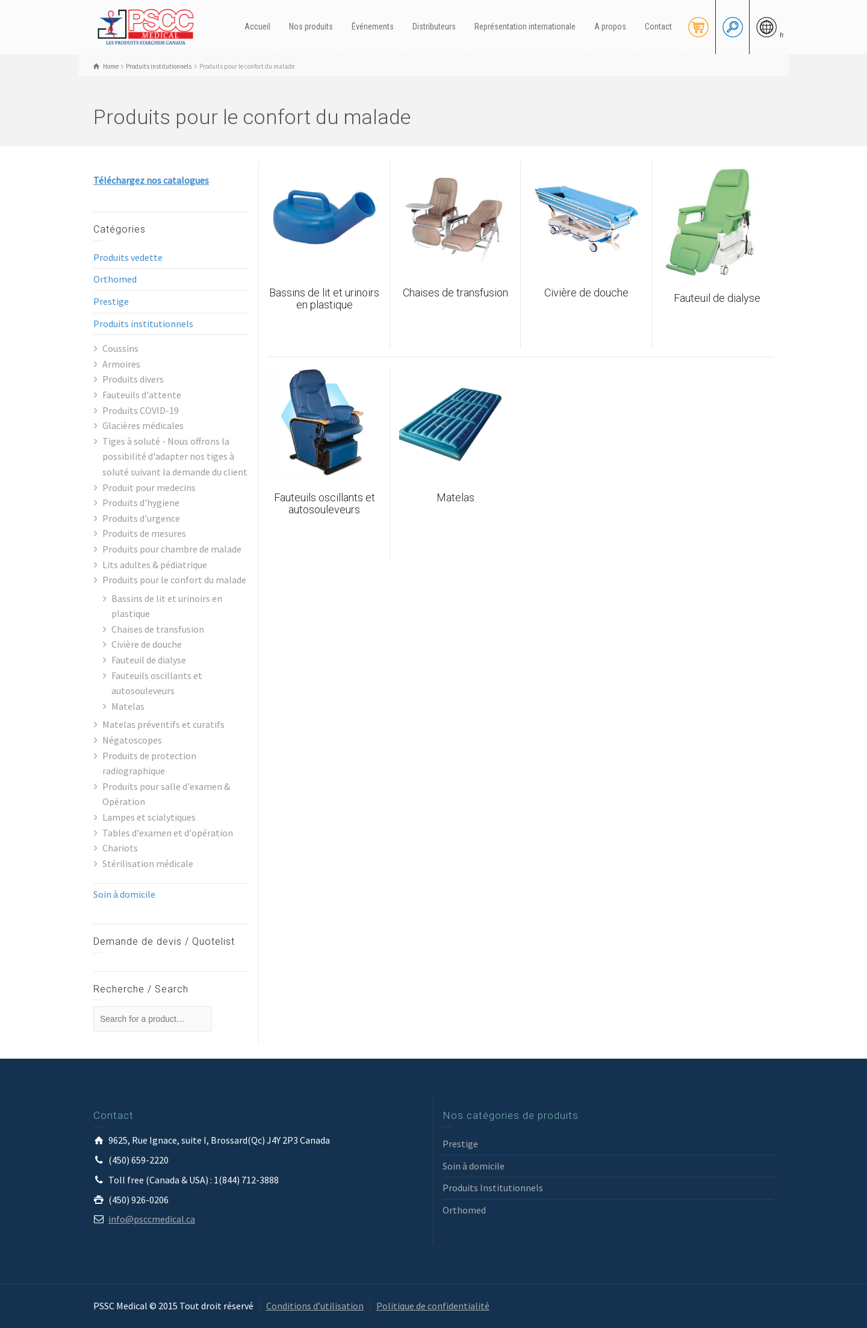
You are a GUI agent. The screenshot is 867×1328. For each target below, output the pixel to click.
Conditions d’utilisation (315, 1306)
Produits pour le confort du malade (174, 580)
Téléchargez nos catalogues (151, 180)
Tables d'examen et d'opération (167, 833)
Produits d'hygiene (140, 502)
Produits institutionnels (143, 324)
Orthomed (115, 279)
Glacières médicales (143, 425)
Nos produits (311, 26)
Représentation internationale (525, 26)
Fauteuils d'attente (141, 395)
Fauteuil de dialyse (148, 660)
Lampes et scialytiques (149, 817)
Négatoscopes (132, 740)
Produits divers (133, 379)
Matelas (127, 706)
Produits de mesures (144, 533)
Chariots (120, 848)
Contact (658, 26)
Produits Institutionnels (493, 1188)
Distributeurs (434, 26)
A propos (610, 26)
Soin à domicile (124, 894)
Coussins (120, 348)
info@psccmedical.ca (151, 1219)
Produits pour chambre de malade (171, 549)
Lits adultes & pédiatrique (154, 565)
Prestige (111, 301)
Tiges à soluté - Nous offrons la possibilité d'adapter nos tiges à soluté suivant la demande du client (174, 456)
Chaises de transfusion (157, 629)
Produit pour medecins (149, 487)
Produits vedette (128, 257)
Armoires (121, 364)
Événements (373, 26)
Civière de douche (146, 644)
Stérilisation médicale (147, 863)
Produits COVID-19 (140, 410)
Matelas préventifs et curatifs (163, 724)
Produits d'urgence (141, 518)
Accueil (257, 26)
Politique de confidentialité (432, 1306)
